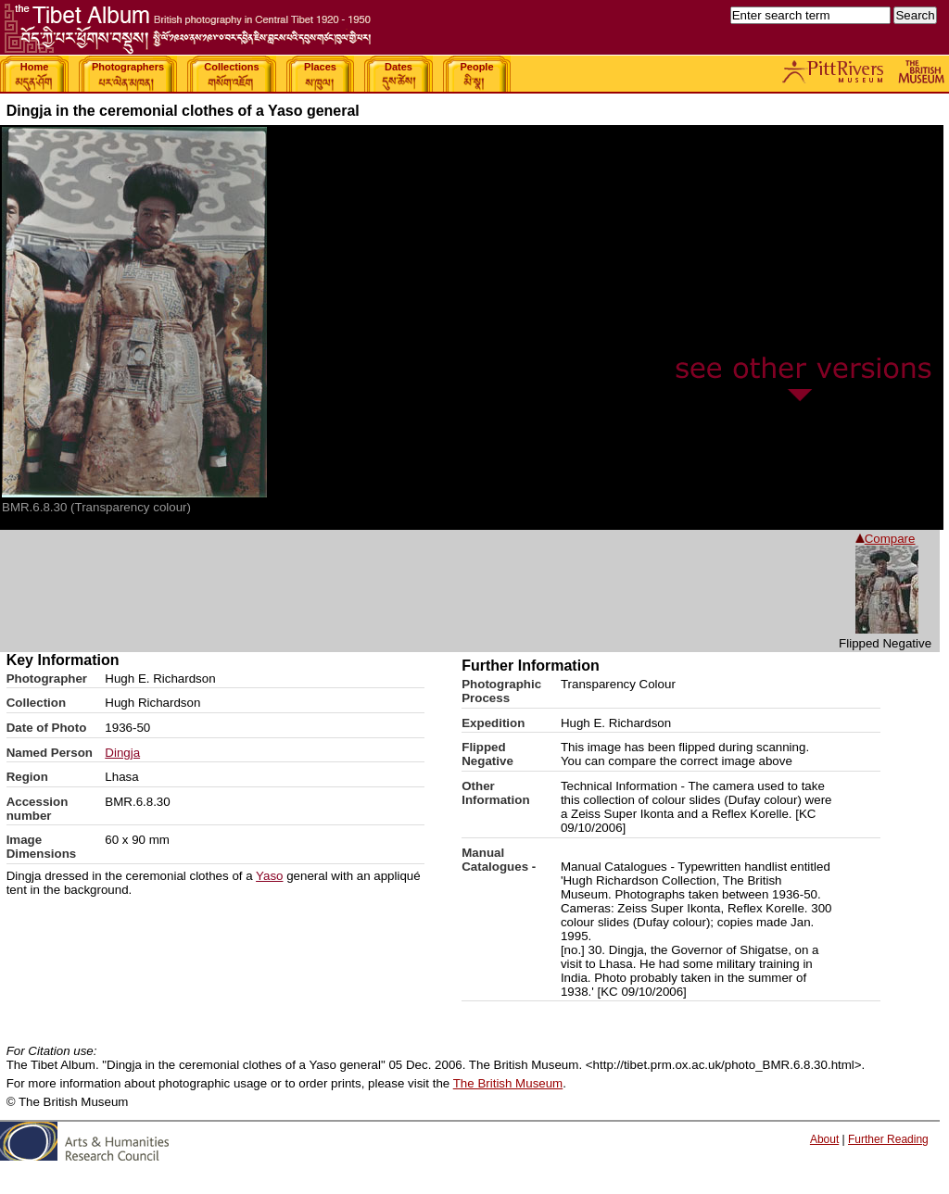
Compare (885, 539)
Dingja (122, 753)
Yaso (269, 876)
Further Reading (888, 1139)
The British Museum (508, 1083)
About (824, 1139)
